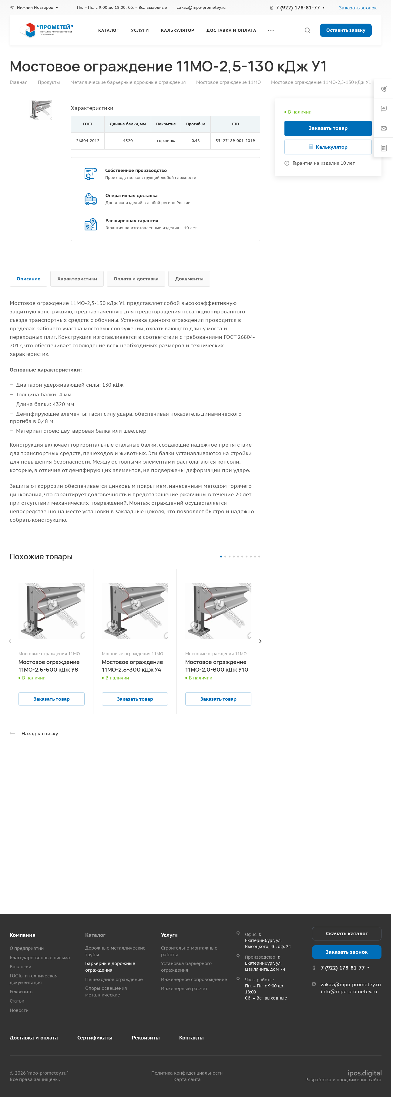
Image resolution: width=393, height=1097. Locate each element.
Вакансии (20, 967)
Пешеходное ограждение (114, 979)
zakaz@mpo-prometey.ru (201, 7)
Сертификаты (95, 1037)
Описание (29, 279)
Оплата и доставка (136, 279)
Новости (19, 1010)
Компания (22, 935)
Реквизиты (22, 991)
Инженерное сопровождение (194, 979)
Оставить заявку (345, 30)
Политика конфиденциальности (187, 1073)
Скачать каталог (347, 933)
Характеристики (77, 279)
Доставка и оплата (34, 1037)
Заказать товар (328, 128)
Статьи (17, 1001)
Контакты (191, 1037)
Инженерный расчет (184, 988)
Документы (189, 279)
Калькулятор (332, 147)
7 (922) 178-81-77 (298, 7)
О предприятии (27, 948)
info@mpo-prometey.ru (349, 991)
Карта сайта (187, 1079)
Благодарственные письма (40, 957)
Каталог (95, 935)
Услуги (169, 935)
